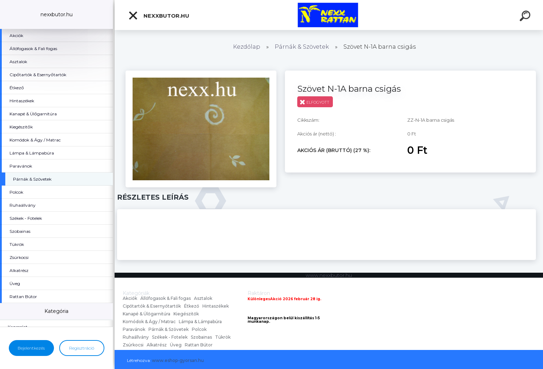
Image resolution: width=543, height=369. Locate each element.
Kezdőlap (246, 46)
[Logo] (329, 15)
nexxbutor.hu (158, 15)
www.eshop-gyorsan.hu (178, 360)
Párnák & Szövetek (302, 46)
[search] (526, 17)
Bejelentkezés (31, 348)
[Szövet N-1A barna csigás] (201, 73)
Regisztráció (81, 348)
